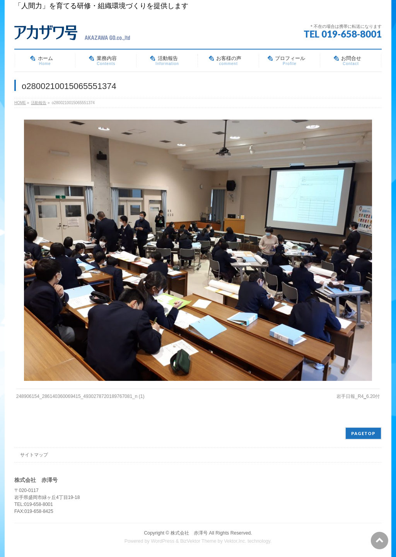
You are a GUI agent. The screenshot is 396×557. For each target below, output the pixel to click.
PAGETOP (363, 433)
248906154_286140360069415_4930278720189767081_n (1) (80, 396)
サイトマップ (34, 455)
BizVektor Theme (198, 541)
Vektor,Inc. (235, 541)
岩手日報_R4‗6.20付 (358, 396)
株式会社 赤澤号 (189, 533)
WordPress (162, 541)
